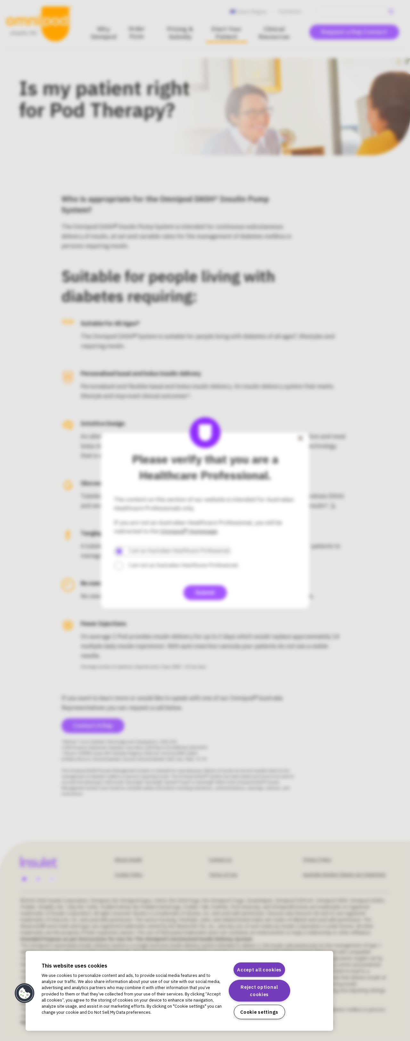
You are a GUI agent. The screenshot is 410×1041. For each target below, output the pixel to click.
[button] (24, 993)
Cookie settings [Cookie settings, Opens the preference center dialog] (259, 1012)
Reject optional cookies (259, 990)
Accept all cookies (259, 970)
